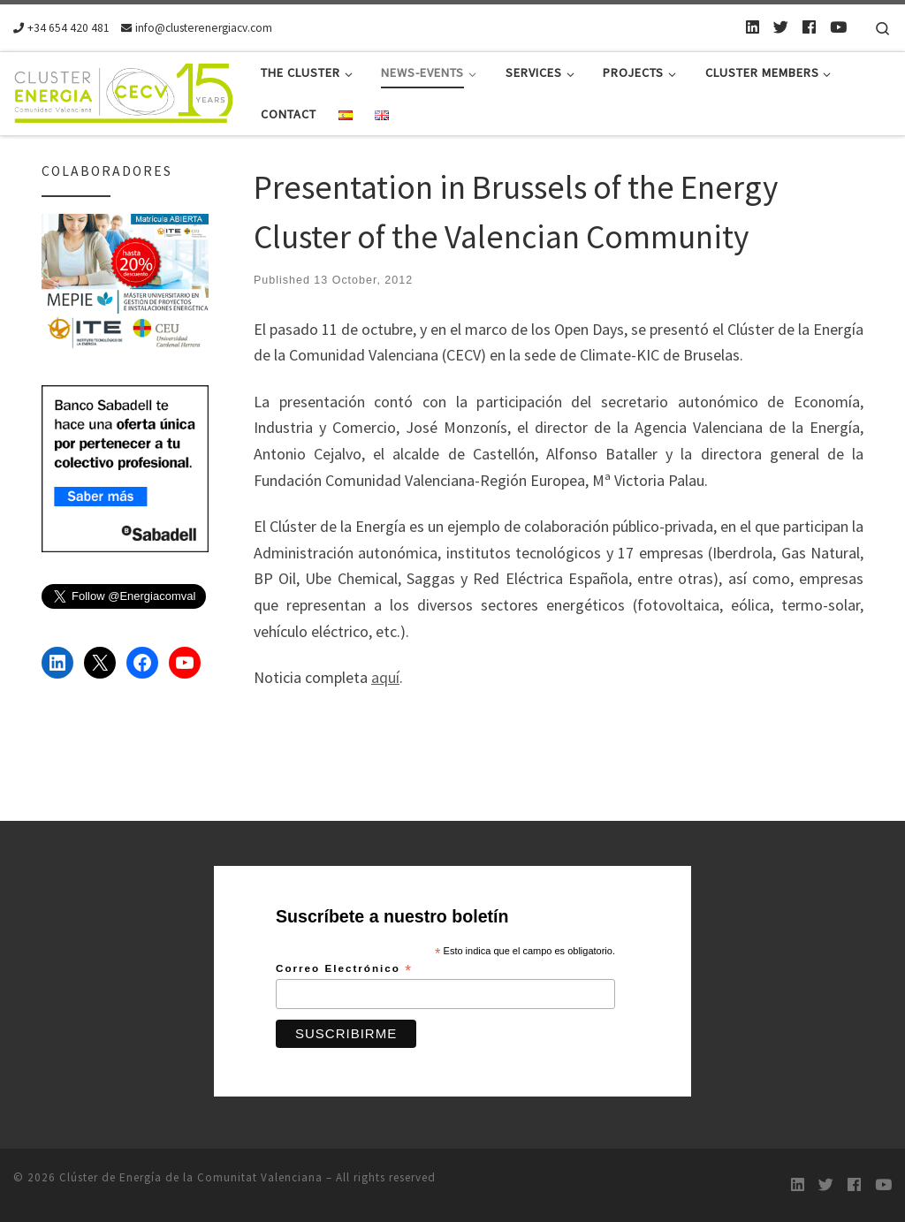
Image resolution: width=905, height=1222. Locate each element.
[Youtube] (838, 27)
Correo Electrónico (344, 969)
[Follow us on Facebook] (809, 27)
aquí (385, 677)
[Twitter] (780, 27)
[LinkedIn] (752, 27)
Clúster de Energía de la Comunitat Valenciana (191, 1177)
